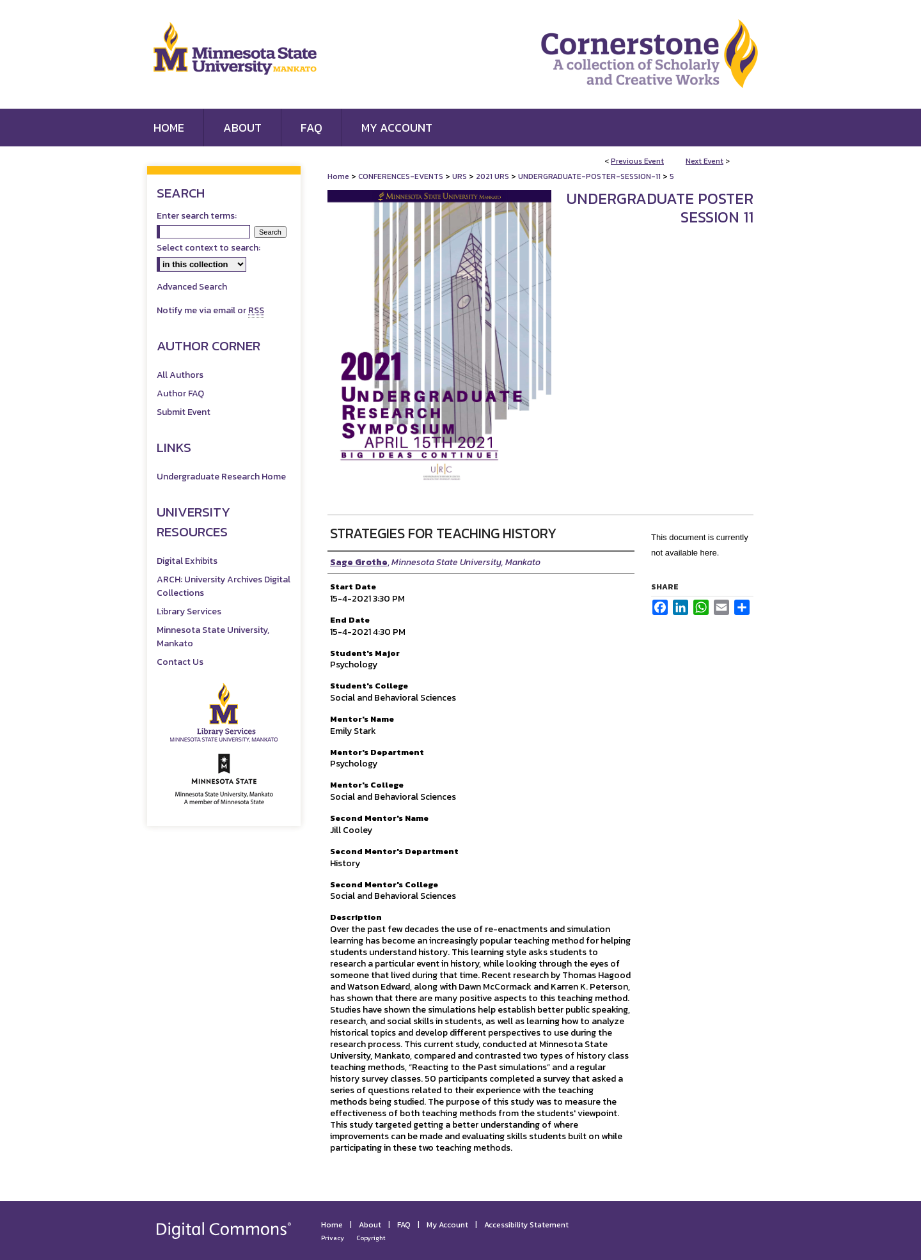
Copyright (371, 1238)
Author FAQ (180, 393)
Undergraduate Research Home (221, 476)
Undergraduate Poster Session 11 (660, 207)
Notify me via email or (210, 310)
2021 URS (493, 176)
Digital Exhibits (187, 561)
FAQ (404, 1225)
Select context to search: (208, 247)
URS (460, 176)
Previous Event (637, 161)
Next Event (704, 161)
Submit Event (183, 412)
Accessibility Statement (526, 1225)
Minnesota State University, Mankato (213, 636)
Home (338, 176)
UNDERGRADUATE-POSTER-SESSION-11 (590, 176)
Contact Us (180, 662)
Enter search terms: (197, 215)
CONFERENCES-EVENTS (401, 176)
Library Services (189, 611)
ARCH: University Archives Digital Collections (223, 586)
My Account (447, 1225)
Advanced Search (192, 286)
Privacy (332, 1238)
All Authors (180, 375)
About (370, 1225)
